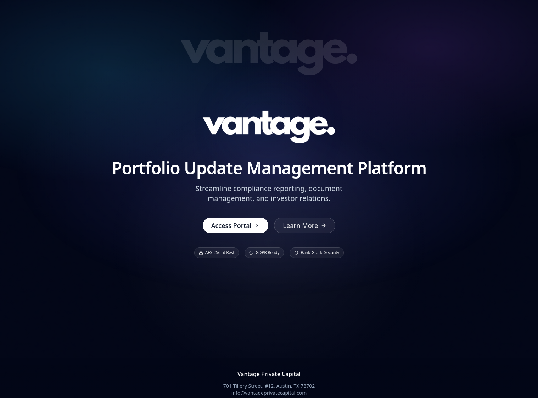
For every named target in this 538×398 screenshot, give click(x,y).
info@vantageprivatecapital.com (269, 392)
